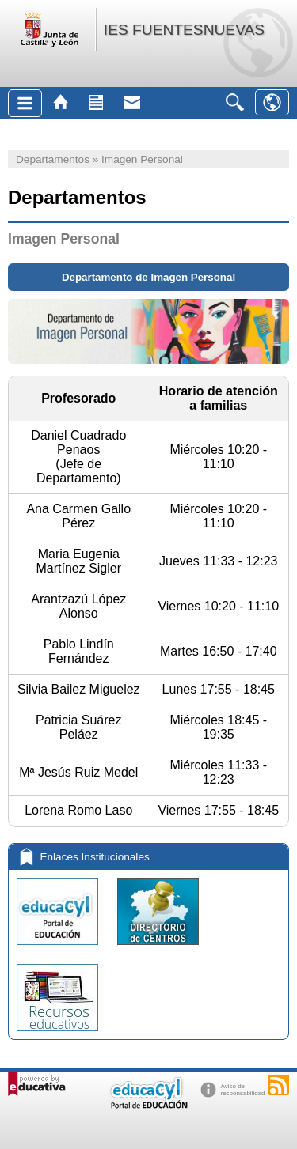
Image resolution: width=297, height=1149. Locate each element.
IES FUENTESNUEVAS (184, 29)
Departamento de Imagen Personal (148, 277)
